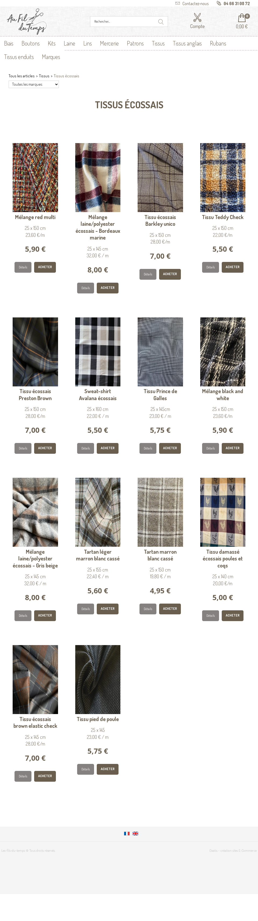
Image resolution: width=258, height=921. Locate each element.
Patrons (135, 43)
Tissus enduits (19, 56)
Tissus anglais (187, 43)
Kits (52, 43)
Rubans (218, 43)
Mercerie (109, 43)
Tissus (158, 43)
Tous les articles (22, 75)
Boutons (31, 43)
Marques (51, 56)
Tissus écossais (66, 75)
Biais (8, 43)
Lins (87, 43)
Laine (69, 43)
